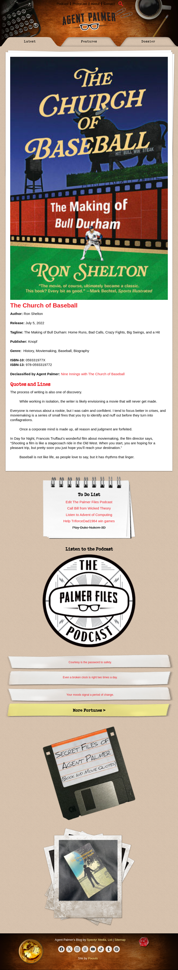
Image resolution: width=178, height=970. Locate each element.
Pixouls (93, 958)
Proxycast (80, 3)
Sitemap (120, 939)
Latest (30, 41)
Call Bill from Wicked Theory (89, 508)
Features (89, 41)
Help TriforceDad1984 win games (89, 521)
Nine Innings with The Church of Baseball (93, 374)
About (95, 3)
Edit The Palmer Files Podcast (89, 502)
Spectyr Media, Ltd (99, 939)
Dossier (148, 41)
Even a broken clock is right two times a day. (90, 677)
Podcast (63, 3)
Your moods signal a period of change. (90, 694)
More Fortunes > (89, 710)
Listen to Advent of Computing (89, 515)
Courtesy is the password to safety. (90, 662)
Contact (109, 3)
